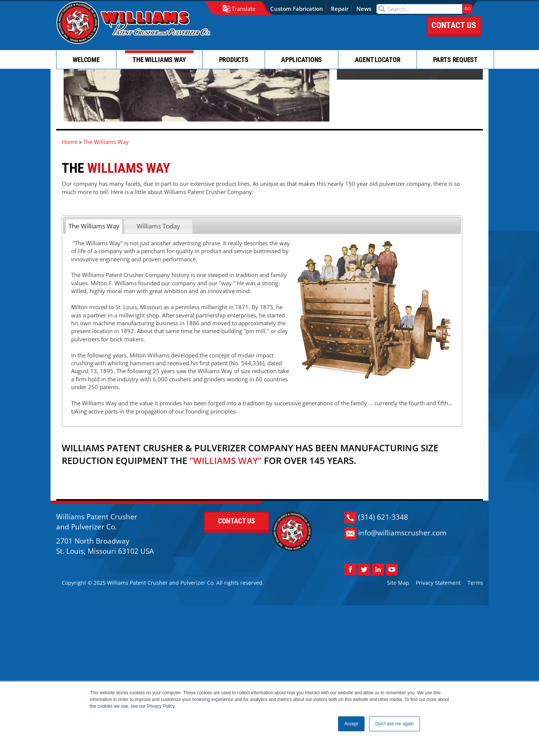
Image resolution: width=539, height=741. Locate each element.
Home (69, 202)
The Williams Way (93, 284)
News (367, 8)
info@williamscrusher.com (405, 651)
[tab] (94, 284)
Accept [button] (351, 723)
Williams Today (158, 284)
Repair (343, 8)
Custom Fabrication (300, 8)
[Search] (423, 9)
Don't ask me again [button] (394, 723)
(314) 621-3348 (385, 636)
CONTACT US (454, 32)
